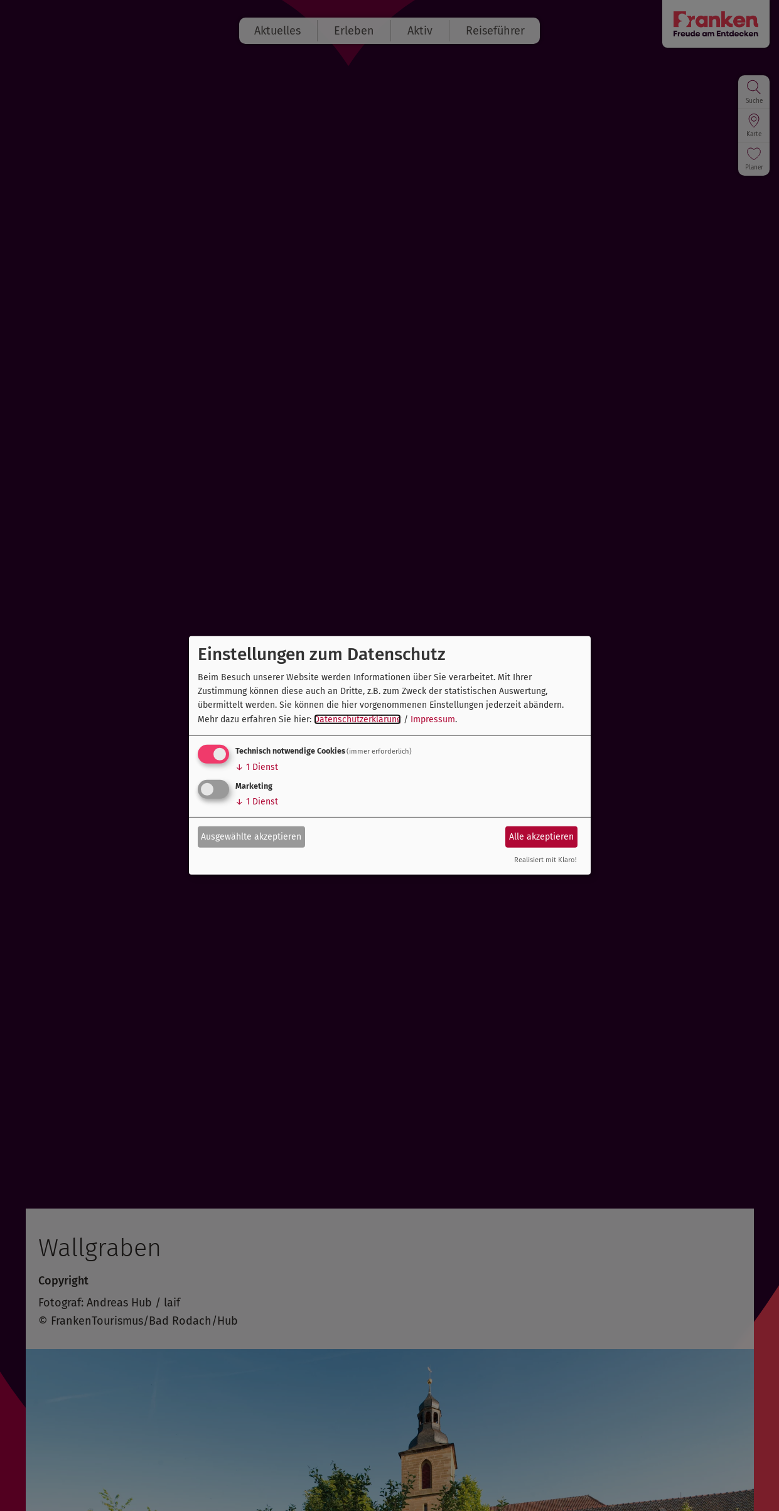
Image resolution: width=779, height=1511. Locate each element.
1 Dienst (256, 767)
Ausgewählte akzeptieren (251, 836)
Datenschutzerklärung (357, 719)
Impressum (433, 719)
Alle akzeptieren (541, 836)
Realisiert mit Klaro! (545, 860)
